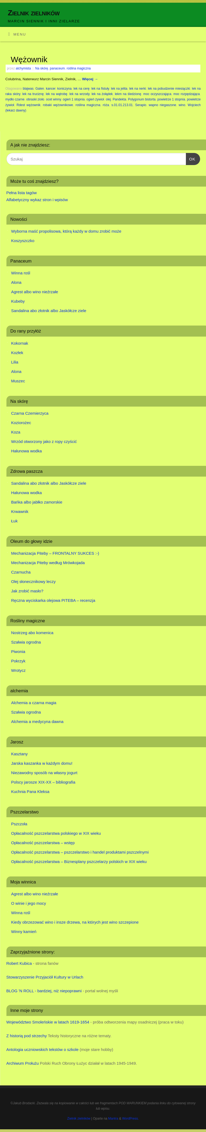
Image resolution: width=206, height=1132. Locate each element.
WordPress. (130, 1118)
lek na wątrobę (56, 94)
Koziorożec (21, 422)
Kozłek (17, 352)
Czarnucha (21, 572)
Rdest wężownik (29, 105)
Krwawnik (19, 511)
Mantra (113, 1118)
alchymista (23, 68)
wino (182, 105)
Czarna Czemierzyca (30, 413)
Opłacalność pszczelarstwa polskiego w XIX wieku (56, 833)
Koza (15, 432)
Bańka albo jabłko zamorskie (36, 502)
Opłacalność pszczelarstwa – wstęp (43, 842)
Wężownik (29, 59)
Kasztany (19, 754)
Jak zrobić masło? (27, 591)
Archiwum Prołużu (22, 1063)
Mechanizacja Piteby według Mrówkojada (48, 562)
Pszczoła (19, 824)
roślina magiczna (79, 68)
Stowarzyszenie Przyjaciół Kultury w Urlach (44, 977)
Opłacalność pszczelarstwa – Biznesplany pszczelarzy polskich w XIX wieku (79, 861)
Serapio (140, 105)
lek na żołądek (102, 94)
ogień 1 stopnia (73, 99)
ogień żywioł (95, 99)
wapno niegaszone (162, 105)
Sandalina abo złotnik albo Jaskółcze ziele (48, 310)
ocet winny (53, 99)
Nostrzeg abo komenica (32, 632)
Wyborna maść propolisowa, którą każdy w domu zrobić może (66, 231)
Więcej (90, 79)
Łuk (14, 521)
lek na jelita (119, 88)
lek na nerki (137, 88)
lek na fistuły (100, 88)
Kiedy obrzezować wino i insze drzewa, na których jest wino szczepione (75, 922)
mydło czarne (14, 99)
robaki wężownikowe (58, 105)
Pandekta (119, 99)
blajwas (28, 88)
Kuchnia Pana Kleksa (30, 791)
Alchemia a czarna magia (33, 702)
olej (108, 99)
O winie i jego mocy (28, 903)
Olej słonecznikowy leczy (33, 581)
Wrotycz (18, 670)
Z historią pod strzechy (26, 1035)
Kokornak (19, 343)
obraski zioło (35, 99)
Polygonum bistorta (142, 99)
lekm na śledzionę (128, 94)
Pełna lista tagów (21, 192)
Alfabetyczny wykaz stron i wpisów (37, 199)
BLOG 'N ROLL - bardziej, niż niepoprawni (44, 990)
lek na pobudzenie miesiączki (169, 88)
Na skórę (41, 68)
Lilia (15, 362)
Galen (39, 88)
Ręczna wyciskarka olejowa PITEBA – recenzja (53, 600)
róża (106, 105)
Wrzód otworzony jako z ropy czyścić (44, 441)
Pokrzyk (18, 661)
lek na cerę (81, 88)
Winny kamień (23, 931)
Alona (16, 282)
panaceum (57, 68)
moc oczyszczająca (157, 94)
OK (191, 158)
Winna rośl (20, 273)
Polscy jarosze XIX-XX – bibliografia (43, 782)
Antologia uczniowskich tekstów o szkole (42, 1049)
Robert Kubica (19, 963)
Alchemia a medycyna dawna (37, 721)
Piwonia (18, 651)
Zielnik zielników (34, 13)
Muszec (18, 381)
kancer (50, 88)
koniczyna (64, 88)
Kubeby (18, 301)
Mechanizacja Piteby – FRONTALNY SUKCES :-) (55, 553)
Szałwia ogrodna (26, 642)
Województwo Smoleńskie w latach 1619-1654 (47, 1022)
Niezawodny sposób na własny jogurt (44, 772)
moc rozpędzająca (186, 94)
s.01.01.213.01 (122, 105)
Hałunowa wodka (26, 451)
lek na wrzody (79, 94)
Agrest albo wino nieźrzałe (34, 291)
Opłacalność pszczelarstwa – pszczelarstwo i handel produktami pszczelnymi (80, 852)
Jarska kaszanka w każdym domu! (41, 763)
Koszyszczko (23, 240)
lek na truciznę (33, 94)
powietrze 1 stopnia (171, 99)
